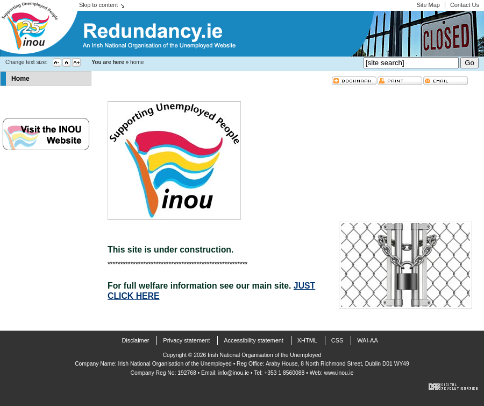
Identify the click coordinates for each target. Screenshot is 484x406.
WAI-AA (367, 340)
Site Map (428, 5)
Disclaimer (135, 340)
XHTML (307, 340)
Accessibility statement (253, 340)
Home (20, 78)
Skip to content (98, 5)
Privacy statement (186, 340)
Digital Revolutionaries (453, 386)
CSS (337, 340)
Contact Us (464, 5)
